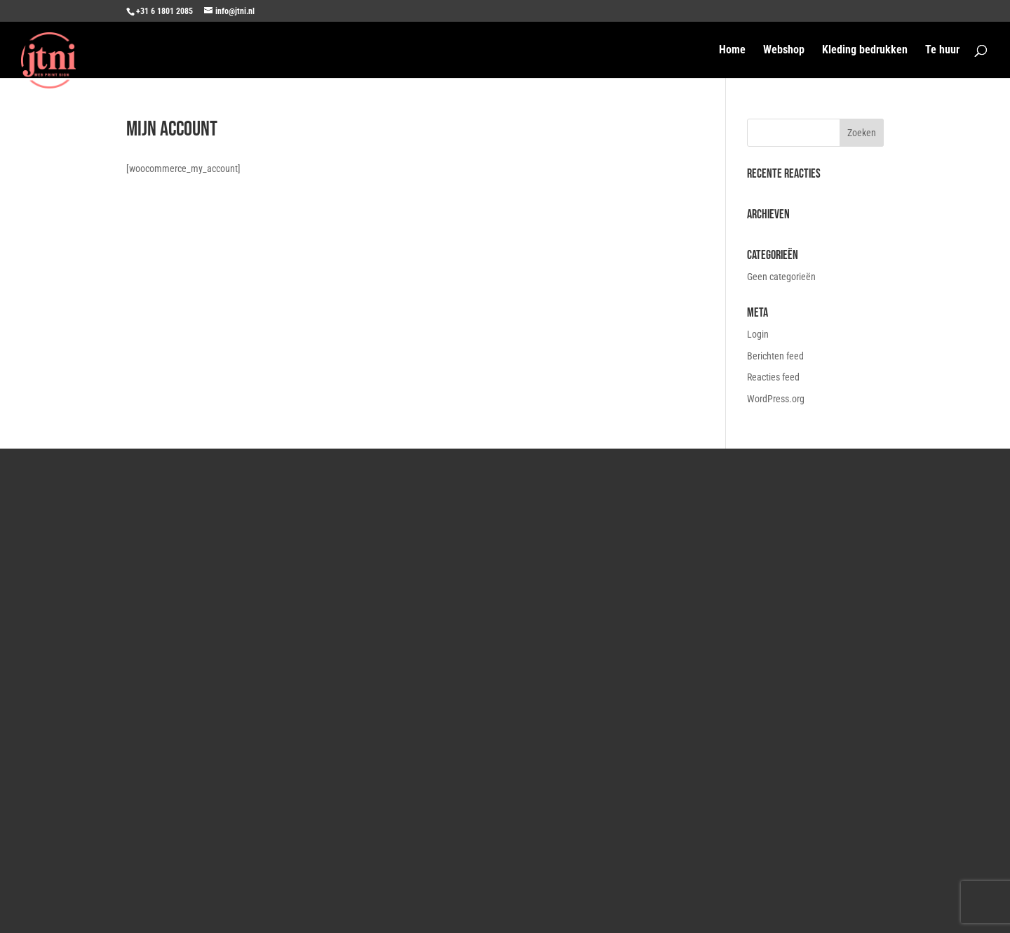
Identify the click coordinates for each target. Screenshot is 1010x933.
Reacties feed (773, 377)
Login (758, 334)
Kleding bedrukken (865, 50)
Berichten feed (775, 356)
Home (732, 50)
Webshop (783, 50)
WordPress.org (775, 398)
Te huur (942, 50)
